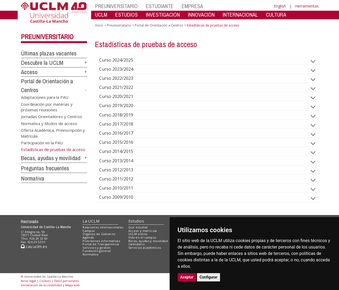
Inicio (99, 25)
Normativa (32, 178)
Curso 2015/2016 (120, 142)
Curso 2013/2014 (120, 161)
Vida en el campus (142, 237)
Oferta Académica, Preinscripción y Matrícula (53, 132)
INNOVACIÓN (201, 14)
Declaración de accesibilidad (41, 285)
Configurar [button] (209, 277)
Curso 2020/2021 (120, 96)
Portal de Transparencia (101, 244)
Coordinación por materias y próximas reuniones (47, 106)
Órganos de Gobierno (99, 234)
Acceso (29, 72)
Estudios (136, 221)
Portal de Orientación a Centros (159, 25)
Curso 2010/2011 (120, 188)
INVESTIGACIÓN (163, 14)
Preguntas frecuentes (45, 168)
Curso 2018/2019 (120, 115)
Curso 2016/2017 (120, 133)
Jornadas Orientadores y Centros (51, 116)
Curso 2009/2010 (120, 197)
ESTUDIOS (126, 14)
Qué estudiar (138, 227)
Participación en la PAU (42, 142)
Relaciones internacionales (103, 227)
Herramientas (307, 6)
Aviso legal (28, 281)
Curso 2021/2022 (120, 87)
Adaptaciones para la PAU (44, 97)
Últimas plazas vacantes (49, 53)
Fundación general (97, 251)
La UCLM (91, 221)
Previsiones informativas (101, 241)
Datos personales (66, 281)
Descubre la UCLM (42, 63)
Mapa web (72, 285)
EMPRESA (192, 6)
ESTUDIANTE (160, 6)
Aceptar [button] (187, 277)
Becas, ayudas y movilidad (50, 158)
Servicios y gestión (97, 248)
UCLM (101, 14)
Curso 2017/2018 (120, 124)
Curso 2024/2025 (120, 60)
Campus (89, 231)
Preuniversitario (47, 36)
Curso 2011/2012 (120, 179)
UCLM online (138, 234)
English (280, 6)
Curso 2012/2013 (120, 170)
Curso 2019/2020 (120, 105)
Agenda (88, 237)
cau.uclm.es (34, 246)
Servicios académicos (144, 248)
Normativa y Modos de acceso (49, 123)
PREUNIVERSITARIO (116, 6)
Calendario (136, 244)
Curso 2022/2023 (120, 78)
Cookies (45, 281)
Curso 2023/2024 (120, 69)
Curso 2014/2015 (120, 151)
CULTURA (276, 14)
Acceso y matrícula (142, 231)
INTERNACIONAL (240, 14)
